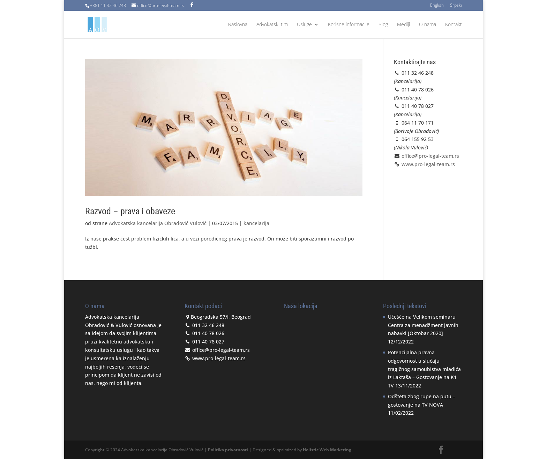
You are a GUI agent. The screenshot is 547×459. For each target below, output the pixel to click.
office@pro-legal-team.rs (430, 156)
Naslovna (237, 25)
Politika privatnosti (228, 450)
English (437, 5)
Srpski (456, 5)
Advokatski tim (272, 25)
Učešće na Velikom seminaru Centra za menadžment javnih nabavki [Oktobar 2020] (423, 325)
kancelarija (256, 223)
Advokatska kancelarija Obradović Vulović (158, 223)
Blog (383, 25)
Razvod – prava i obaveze (130, 211)
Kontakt (453, 25)
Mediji (403, 25)
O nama (427, 25)
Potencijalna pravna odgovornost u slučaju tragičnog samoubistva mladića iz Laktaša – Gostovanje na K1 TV (424, 369)
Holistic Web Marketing (327, 450)
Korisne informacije (348, 25)
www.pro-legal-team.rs (427, 164)
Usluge (304, 25)
